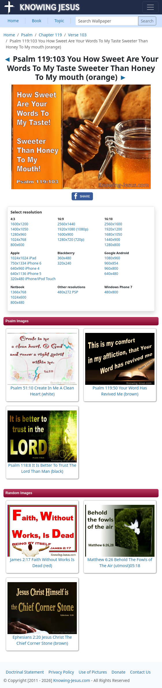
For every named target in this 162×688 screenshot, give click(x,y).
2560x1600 (113, 224)
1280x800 (112, 244)
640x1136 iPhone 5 (25, 273)
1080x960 (112, 258)
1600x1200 (19, 224)
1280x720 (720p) (70, 239)
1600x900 (65, 234)
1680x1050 (113, 234)
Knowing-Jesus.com (71, 680)
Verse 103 (77, 35)
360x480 (64, 258)
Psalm (27, 35)
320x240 (64, 263)
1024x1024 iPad (23, 258)
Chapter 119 (50, 35)
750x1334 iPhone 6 (25, 263)
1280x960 (18, 234)
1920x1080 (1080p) (72, 229)
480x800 (111, 292)
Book (37, 20)
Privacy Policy (61, 672)
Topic (59, 20)
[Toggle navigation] (150, 7)
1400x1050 (19, 229)
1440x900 (112, 239)
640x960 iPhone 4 (24, 268)
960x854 (111, 263)
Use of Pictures (93, 672)
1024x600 (18, 297)
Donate (118, 672)
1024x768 (18, 239)
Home (13, 20)
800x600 (17, 244)
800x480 (17, 302)
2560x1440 (66, 224)
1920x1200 (113, 229)
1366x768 (18, 292)
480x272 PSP (67, 292)
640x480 (111, 273)
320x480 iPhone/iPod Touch (32, 278)
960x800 (111, 268)
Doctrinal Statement (25, 672)
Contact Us (140, 672)
